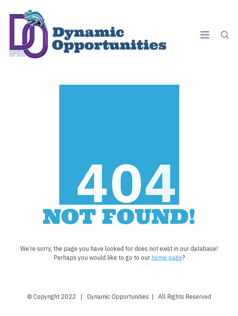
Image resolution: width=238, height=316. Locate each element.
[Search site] (225, 35)
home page (166, 257)
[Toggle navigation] (204, 34)
